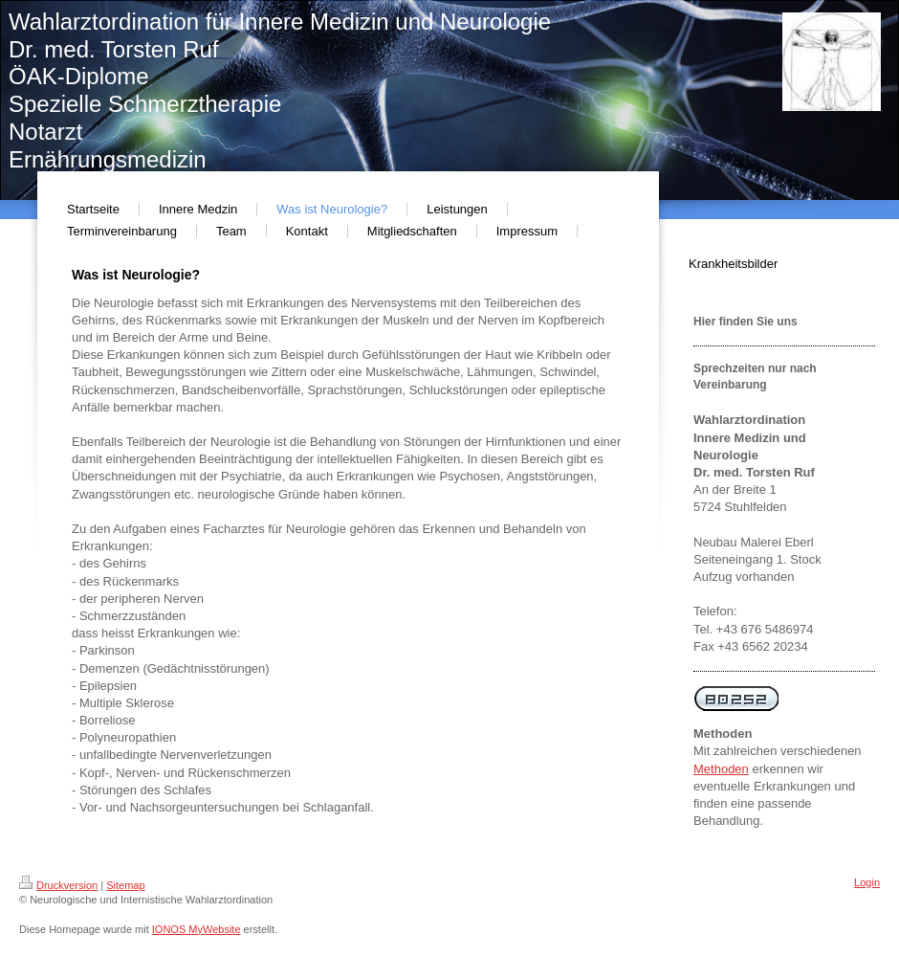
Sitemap (125, 885)
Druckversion (58, 885)
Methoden (721, 769)
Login (867, 882)
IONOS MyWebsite (196, 929)
